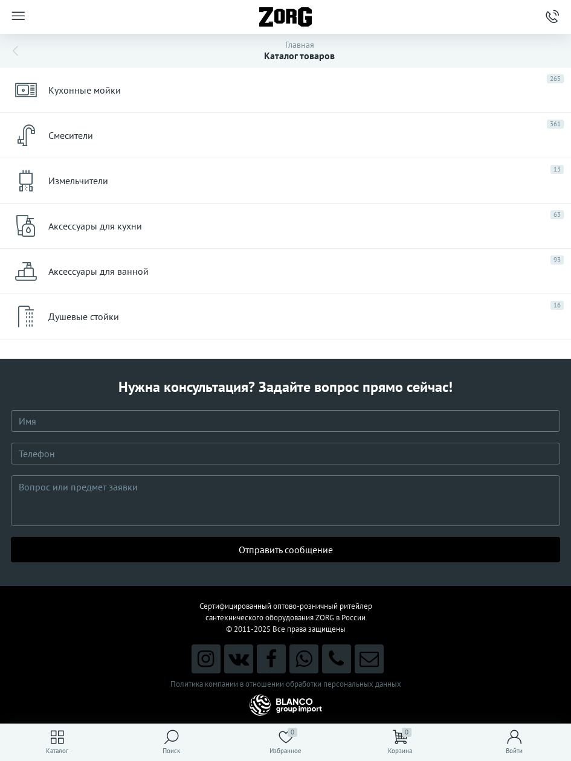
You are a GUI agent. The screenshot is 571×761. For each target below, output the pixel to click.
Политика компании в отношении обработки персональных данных (285, 684)
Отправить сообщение (286, 550)
